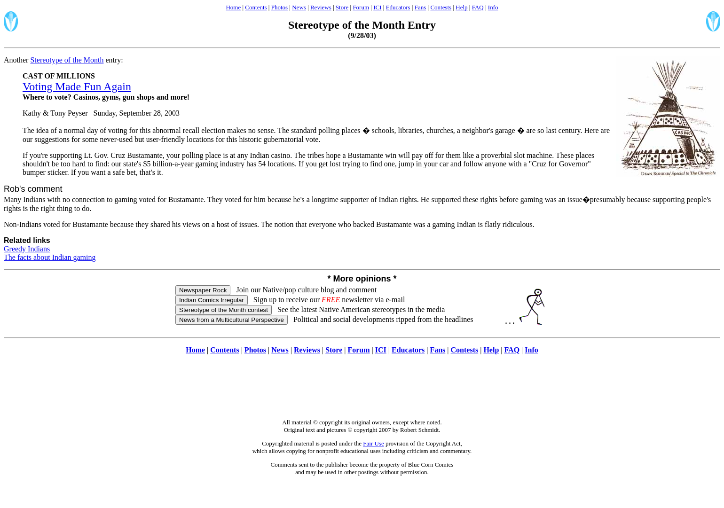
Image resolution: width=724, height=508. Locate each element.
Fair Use (373, 443)
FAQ (478, 7)
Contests (440, 7)
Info (493, 7)
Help (461, 7)
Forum (361, 7)
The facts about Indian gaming (50, 257)
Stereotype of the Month (66, 60)
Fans (420, 7)
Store (342, 7)
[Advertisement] (362, 391)
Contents (256, 7)
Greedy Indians (27, 249)
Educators (398, 7)
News (299, 7)
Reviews (320, 7)
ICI (377, 7)
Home (233, 7)
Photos (279, 7)
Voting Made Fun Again (77, 86)
